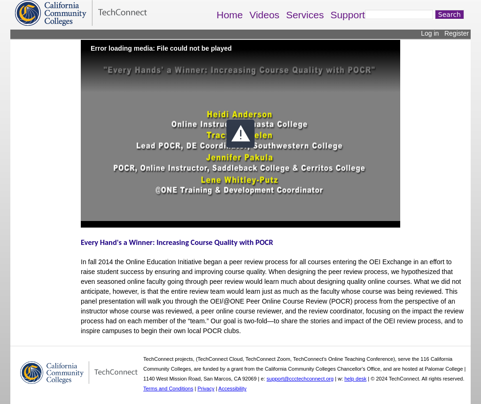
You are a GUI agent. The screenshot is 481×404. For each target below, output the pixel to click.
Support (347, 14)
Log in (430, 33)
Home (230, 14)
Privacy (205, 388)
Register (456, 33)
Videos (264, 14)
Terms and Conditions (168, 388)
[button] (240, 134)
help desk (355, 378)
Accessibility (232, 388)
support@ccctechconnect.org (300, 378)
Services (305, 14)
